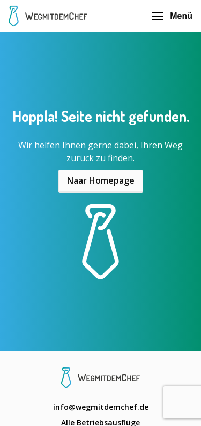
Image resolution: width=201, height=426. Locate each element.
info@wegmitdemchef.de (100, 407)
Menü (172, 15)
